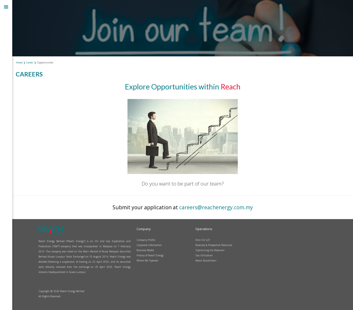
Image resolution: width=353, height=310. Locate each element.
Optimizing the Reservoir (210, 250)
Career (30, 62)
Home (19, 62)
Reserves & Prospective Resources (213, 245)
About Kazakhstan (205, 260)
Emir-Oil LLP (202, 240)
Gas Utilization (204, 255)
